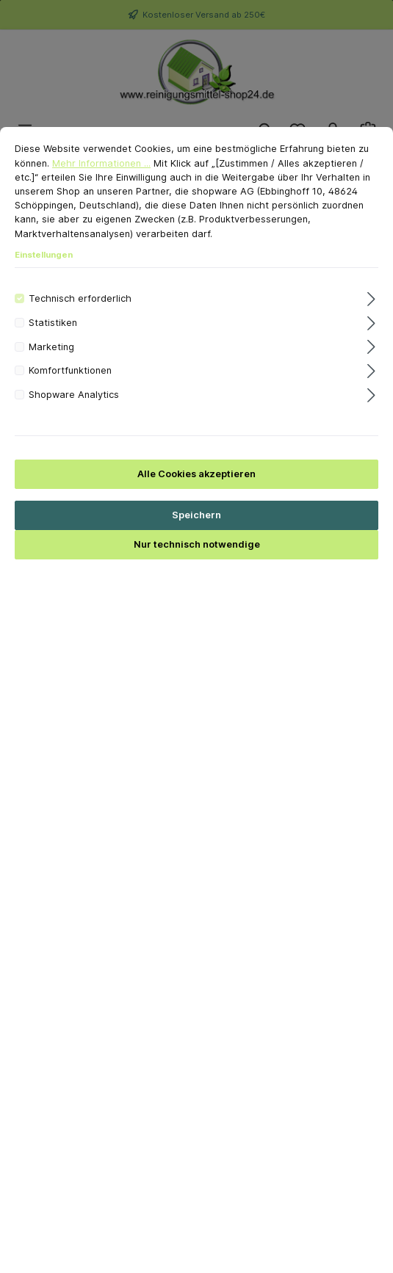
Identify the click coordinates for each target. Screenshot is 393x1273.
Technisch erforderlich (80, 318)
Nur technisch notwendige (197, 565)
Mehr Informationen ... (101, 183)
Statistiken (53, 343)
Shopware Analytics (74, 415)
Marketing (51, 367)
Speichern (196, 536)
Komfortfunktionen (70, 391)
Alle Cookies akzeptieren (196, 494)
